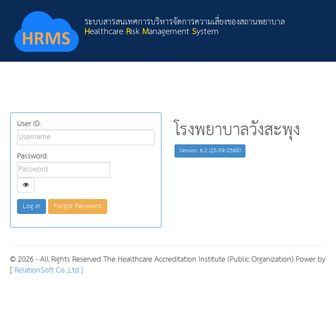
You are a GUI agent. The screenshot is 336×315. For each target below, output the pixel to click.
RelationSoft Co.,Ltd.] (47, 270)
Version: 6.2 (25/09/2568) (210, 151)
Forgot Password (78, 206)
